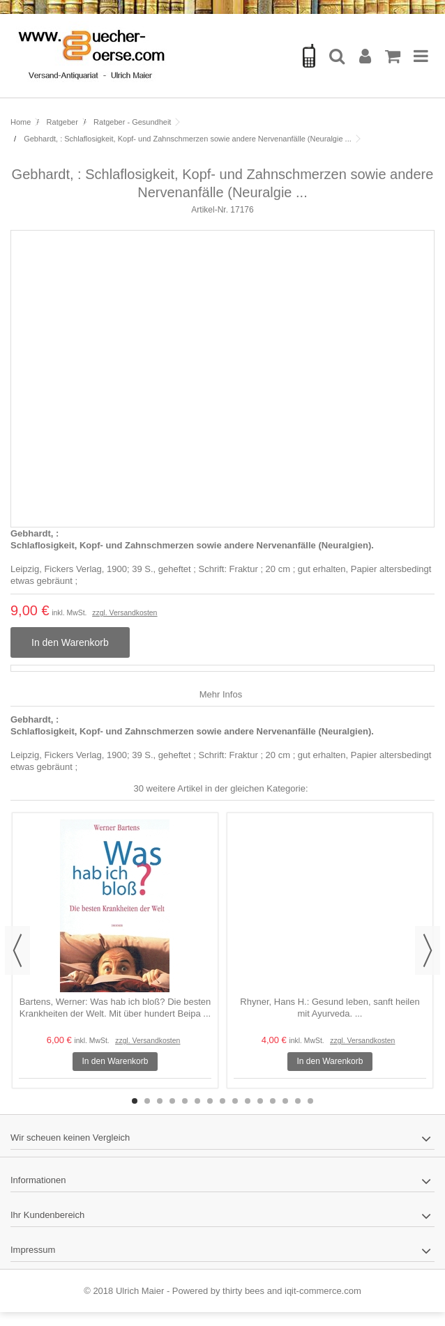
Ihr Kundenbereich (47, 1215)
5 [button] (185, 1101)
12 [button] (273, 1101)
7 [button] (210, 1101)
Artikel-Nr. (209, 210)
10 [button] (247, 1101)
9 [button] (235, 1101)
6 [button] (197, 1101)
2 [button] (147, 1101)
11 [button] (260, 1101)
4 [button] (172, 1101)
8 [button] (222, 1101)
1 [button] (134, 1101)
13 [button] (285, 1101)
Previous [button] (17, 950)
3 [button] (160, 1101)
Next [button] (427, 950)
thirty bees (243, 1291)
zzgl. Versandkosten (124, 613)
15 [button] (310, 1101)
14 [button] (298, 1101)
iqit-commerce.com (323, 1291)
